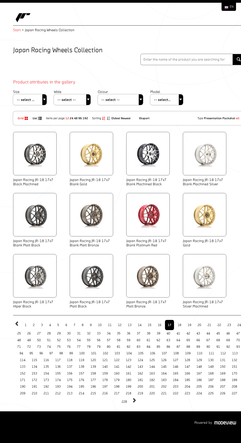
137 (69, 367)
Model (155, 92)
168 (211, 373)
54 (79, 340)
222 (175, 393)
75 (59, 347)
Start (17, 30)
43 (198, 333)
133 (22, 367)
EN (232, 7)
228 (124, 402)
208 (234, 386)
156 (69, 373)
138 (81, 367)
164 (164, 373)
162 (140, 373)
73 (39, 347)
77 (79, 347)
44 (208, 333)
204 (187, 386)
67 (208, 340)
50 (39, 340)
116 (46, 360)
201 (152, 386)
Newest (126, 118)
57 (108, 340)
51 (49, 340)
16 (159, 325)
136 (58, 367)
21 (209, 325)
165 (175, 373)
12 (67, 118)
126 (164, 360)
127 (175, 360)
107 (164, 353)
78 (89, 347)
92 (228, 347)
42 (188, 333)
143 (140, 367)
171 (22, 380)
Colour (103, 92)
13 (129, 325)
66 (198, 340)
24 (71, 118)
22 (219, 325)
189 (234, 380)
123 (128, 360)
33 (98, 333)
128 (187, 360)
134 (34, 367)
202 (164, 386)
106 (152, 353)
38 (148, 333)
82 (128, 347)
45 (218, 333)
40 (168, 333)
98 (61, 353)
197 (105, 386)
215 (93, 393)
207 (222, 386)
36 (128, 333)
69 (228, 340)
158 (93, 373)
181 (140, 380)
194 (69, 386)
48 (76, 118)
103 (117, 353)
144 (152, 367)
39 (158, 333)
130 (211, 360)
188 (222, 380)
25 (19, 333)
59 (128, 340)
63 (168, 340)
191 (34, 386)
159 (105, 373)
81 (118, 347)
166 (187, 373)
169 (222, 373)
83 (138, 347)
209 (22, 393)
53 (69, 340)
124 (140, 360)
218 (128, 393)
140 (105, 367)
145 (164, 367)
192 (85, 118)
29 (59, 333)
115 (34, 360)
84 (148, 347)
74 (49, 347)
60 (138, 340)
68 (218, 340)
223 (187, 393)
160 (116, 373)
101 (93, 353)
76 (69, 347)
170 (234, 373)
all (237, 118)
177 (93, 380)
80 (108, 347)
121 (105, 360)
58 (118, 340)
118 (69, 360)
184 (175, 380)
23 (229, 325)
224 (199, 393)
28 (49, 333)
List (38, 118)
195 (81, 386)
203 (175, 386)
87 (178, 347)
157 (81, 373)
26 (29, 333)
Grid (23, 118)
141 (116, 367)
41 (178, 333)
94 (21, 353)
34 (108, 333)
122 (116, 360)
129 (199, 360)
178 (105, 380)
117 (58, 360)
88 (188, 347)
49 (29, 340)
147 (187, 367)
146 (175, 367)
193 (58, 386)
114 (22, 360)
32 (89, 333)
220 (152, 393)
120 (93, 360)
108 (176, 353)
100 (82, 353)
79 (98, 347)
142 (128, 367)
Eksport (144, 118)
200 (140, 386)
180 (128, 380)
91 (218, 347)
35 (118, 333)
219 (140, 393)
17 (169, 325)
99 (71, 353)
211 (46, 393)
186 (199, 380)
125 (152, 360)
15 (149, 325)
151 (234, 367)
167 (199, 373)
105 (140, 353)
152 (22, 373)
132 (234, 360)
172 (34, 380)
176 (81, 380)
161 (128, 373)
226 (222, 393)
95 (31, 353)
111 (211, 353)
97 (51, 353)
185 (187, 380)
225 (211, 393)
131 (222, 360)
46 (228, 333)
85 (158, 347)
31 (79, 333)
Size (16, 92)
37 (138, 333)
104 (129, 353)
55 (89, 340)
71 (19, 347)
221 (164, 393)
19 (189, 325)
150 (222, 367)
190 (22, 386)
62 (158, 340)
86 (168, 347)
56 (98, 340)
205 (199, 386)
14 (139, 325)
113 (235, 353)
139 (93, 367)
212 (58, 393)
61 (148, 340)
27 (39, 333)
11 (110, 325)
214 (81, 393)
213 (69, 393)
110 (199, 353)
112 (223, 353)
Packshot (228, 118)
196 (93, 386)
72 (29, 347)
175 (69, 380)
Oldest (116, 118)
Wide (57, 92)
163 (152, 373)
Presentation (213, 118)
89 (198, 347)
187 (211, 380)
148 (199, 367)
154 (46, 373)
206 (211, 386)
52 (59, 340)
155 (58, 373)
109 (188, 353)
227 (234, 393)
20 (199, 325)
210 (34, 393)
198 (116, 386)
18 (179, 325)
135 (46, 367)
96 (80, 118)
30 (69, 333)
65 (188, 340)
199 (128, 386)
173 (46, 380)
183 (164, 380)
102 (105, 353)
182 (152, 380)
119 (81, 360)
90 (208, 347)
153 (34, 373)
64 (178, 340)
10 (100, 325)
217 (116, 393)
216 (105, 393)
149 (211, 367)
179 (116, 380)
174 (58, 380)
